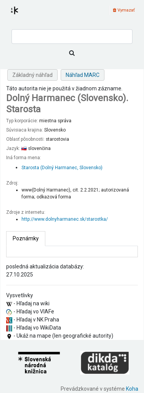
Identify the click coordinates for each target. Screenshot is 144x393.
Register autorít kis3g (21, 15)
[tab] (25, 238)
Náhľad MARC (82, 75)
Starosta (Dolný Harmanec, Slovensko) (62, 167)
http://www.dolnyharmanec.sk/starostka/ (65, 219)
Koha (132, 389)
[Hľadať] (72, 53)
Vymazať (124, 10)
